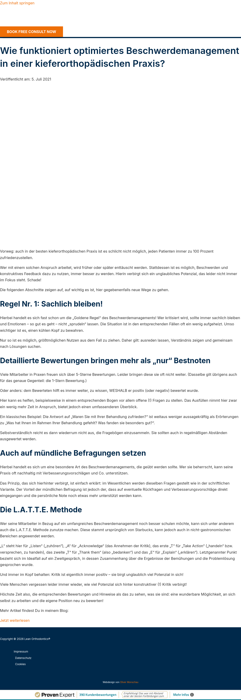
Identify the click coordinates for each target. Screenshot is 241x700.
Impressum (21, 651)
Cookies (20, 664)
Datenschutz (23, 658)
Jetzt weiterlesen (15, 620)
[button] (31, 31)
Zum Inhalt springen (17, 3)
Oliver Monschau (129, 682)
